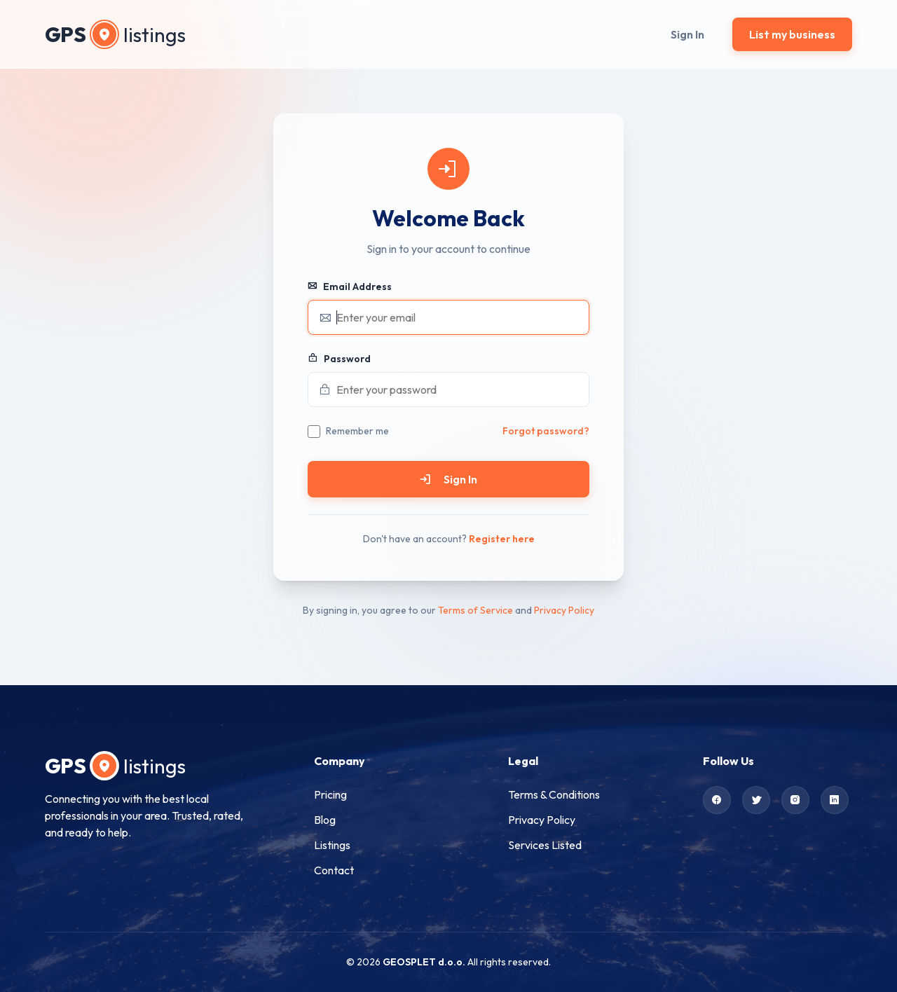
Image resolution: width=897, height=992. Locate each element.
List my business (792, 34)
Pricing (330, 794)
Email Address (350, 286)
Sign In (687, 34)
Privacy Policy (564, 610)
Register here (502, 538)
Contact (334, 870)
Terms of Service (475, 610)
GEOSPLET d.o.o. (424, 962)
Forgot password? (545, 431)
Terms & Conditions (554, 794)
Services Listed (545, 845)
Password (339, 358)
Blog (325, 820)
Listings (332, 845)
